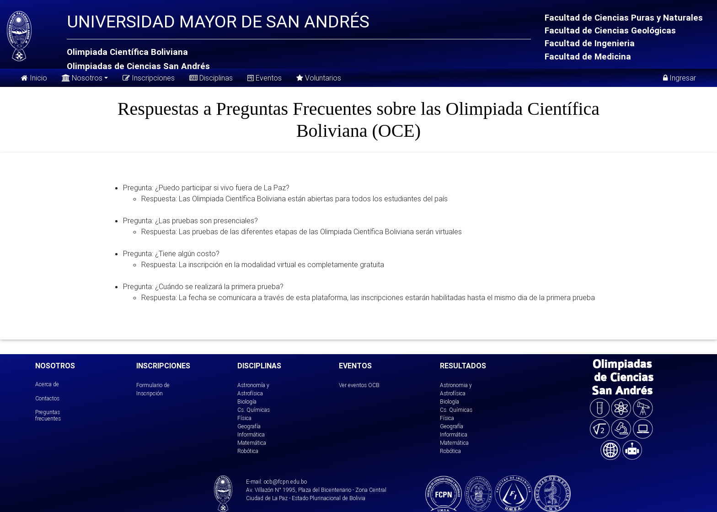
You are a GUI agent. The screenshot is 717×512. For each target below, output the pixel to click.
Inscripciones (149, 77)
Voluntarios (318, 77)
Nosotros (82, 77)
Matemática (251, 442)
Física (244, 418)
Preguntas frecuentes (48, 415)
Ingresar (679, 77)
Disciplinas (211, 77)
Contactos (47, 398)
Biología (247, 401)
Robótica (247, 450)
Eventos (264, 77)
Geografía (249, 426)
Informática (251, 434)
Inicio (34, 77)
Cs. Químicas (253, 409)
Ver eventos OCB (359, 385)
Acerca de (47, 384)
